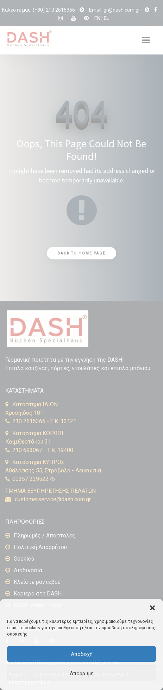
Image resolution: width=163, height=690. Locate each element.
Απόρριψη (82, 673)
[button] (152, 607)
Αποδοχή (82, 654)
